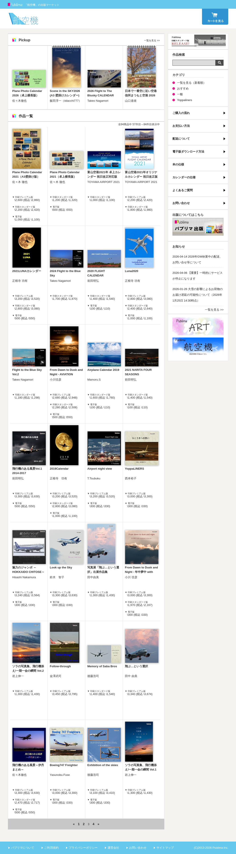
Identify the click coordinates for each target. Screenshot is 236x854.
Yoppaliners (184, 100)
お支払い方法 (181, 125)
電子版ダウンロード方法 (188, 151)
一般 (180, 94)
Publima (15, 4)
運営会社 (113, 847)
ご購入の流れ (181, 113)
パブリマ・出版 (198, 227)
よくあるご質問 (182, 190)
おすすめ (183, 88)
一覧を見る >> (152, 40)
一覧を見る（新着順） (191, 82)
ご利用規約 (51, 847)
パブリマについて (22, 847)
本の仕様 (178, 164)
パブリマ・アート (198, 326)
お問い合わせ (181, 203)
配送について (181, 138)
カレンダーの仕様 (184, 177)
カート (215, 17)
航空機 (198, 346)
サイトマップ (165, 847)
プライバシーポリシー (83, 847)
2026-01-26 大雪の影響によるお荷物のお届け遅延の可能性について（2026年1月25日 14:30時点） (197, 294)
